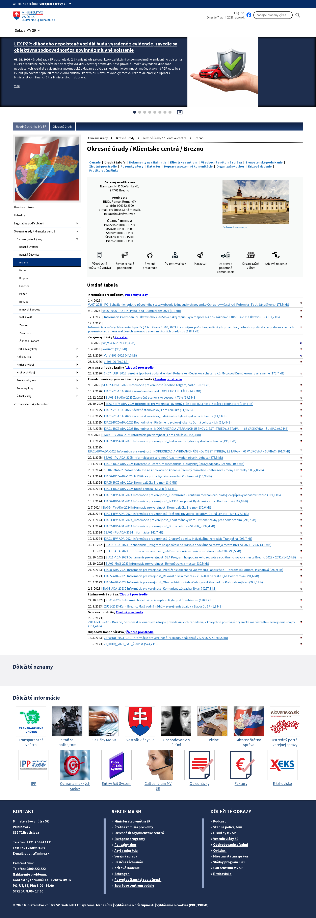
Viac (17, 86)
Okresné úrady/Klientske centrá (139, 833)
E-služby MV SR (224, 833)
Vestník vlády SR (225, 839)
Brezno (23, 262)
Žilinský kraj (24, 396)
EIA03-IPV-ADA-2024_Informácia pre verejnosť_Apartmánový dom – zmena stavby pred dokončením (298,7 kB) (180, 520)
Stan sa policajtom (227, 827)
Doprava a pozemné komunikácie (188, 166)
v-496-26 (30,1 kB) (114, 349)
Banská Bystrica (28, 247)
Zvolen (23, 325)
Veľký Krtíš (25, 317)
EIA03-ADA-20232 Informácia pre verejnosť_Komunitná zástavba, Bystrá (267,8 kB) (159, 588)
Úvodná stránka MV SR (31, 126)
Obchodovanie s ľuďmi (230, 844)
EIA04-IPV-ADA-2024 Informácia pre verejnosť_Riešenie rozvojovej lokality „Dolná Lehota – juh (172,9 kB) (176, 514)
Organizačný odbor (230, 166)
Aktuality (19, 215)
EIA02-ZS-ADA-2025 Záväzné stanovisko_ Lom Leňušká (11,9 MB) (148, 410)
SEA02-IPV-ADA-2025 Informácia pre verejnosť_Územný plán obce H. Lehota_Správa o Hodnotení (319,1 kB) (179, 404)
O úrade (95, 162)
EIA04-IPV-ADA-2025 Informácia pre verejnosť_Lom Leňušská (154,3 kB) (151, 435)
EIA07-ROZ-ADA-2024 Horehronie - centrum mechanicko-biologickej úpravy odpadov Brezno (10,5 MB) (174, 464)
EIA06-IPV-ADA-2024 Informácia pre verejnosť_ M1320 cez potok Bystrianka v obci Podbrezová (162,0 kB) (176, 501)
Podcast (219, 821)
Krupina (23, 278)
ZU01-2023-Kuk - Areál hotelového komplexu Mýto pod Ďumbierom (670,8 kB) (159, 600)
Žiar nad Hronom (29, 341)
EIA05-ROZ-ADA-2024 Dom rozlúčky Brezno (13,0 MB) (140, 482)
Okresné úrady (62, 126)
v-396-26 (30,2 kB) (116, 362)
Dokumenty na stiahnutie (147, 162)
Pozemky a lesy (132, 166)
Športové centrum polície (134, 885)
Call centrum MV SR (228, 868)
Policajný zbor (125, 844)
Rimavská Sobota (29, 309)
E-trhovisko (222, 874)
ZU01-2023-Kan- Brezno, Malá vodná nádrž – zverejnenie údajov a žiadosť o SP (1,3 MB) (163, 606)
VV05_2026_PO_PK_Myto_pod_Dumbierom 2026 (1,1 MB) (141, 311)
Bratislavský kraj (27, 349)
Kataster (153, 166)
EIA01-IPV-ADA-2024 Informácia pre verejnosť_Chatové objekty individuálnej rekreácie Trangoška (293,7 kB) (178, 539)
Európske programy (129, 839)
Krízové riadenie (260, 166)
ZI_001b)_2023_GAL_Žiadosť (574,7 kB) (131, 644)
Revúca (23, 301)
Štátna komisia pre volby (133, 827)
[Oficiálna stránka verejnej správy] (56, 3)
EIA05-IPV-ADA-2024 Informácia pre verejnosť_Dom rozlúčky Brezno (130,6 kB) (156, 507)
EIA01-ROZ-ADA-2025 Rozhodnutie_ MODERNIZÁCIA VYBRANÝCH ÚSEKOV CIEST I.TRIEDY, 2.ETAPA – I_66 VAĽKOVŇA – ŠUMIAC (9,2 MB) (196, 429)
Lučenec (24, 286)
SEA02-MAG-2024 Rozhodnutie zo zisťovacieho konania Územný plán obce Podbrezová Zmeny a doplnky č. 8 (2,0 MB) (184, 470)
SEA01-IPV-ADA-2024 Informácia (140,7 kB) (133, 532)
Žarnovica (25, 333)
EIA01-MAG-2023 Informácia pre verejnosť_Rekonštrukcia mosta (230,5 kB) (157, 563)
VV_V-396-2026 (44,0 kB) (120, 355)
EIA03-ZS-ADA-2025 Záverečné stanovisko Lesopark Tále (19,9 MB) (151, 397)
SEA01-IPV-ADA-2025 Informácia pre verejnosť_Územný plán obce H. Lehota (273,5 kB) (163, 457)
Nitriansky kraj (25, 364)
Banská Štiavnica (29, 254)
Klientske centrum (183, 162)
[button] (28, 29)
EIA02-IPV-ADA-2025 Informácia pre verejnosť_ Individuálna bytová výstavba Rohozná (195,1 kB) (170, 441)
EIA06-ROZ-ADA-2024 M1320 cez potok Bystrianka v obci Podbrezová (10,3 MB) (158, 476)
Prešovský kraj (26, 372)
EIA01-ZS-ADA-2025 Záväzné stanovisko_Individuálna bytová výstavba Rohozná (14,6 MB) (165, 416)
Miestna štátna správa (230, 856)
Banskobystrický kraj (29, 239)
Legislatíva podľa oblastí (29, 223)
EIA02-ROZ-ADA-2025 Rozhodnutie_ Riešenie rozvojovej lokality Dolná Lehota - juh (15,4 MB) (168, 422)
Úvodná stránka (24, 207)
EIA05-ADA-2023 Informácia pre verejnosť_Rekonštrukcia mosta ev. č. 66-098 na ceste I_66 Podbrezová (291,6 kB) (181, 576)
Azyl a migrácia (126, 850)
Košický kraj (24, 357)
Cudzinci (220, 850)
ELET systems (84, 905)
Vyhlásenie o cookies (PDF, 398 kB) (182, 905)
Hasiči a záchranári (128, 862)
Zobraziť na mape (255, 204)
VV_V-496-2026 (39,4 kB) (118, 343)
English (239, 13)
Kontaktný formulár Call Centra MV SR (42, 880)
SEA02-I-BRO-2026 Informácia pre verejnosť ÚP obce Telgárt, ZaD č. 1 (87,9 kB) (156, 385)
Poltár (23, 294)
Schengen (122, 874)
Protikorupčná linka (103, 170)
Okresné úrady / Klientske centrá (34, 231)
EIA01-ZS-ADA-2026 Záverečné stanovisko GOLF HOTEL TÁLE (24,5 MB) (152, 391)
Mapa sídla (104, 905)
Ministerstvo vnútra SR (132, 821)
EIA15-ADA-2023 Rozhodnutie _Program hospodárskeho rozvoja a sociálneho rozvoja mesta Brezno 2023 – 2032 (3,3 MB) (188, 545)
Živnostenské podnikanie (264, 162)
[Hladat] (298, 15)
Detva (22, 270)
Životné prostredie (103, 166)
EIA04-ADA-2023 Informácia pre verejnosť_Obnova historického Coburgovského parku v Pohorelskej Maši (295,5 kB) (183, 582)
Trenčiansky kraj (26, 380)
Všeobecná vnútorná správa (221, 162)
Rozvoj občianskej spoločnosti (137, 879)
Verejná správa (125, 856)
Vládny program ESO (229, 862)
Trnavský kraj (25, 388)
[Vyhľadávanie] (273, 15)
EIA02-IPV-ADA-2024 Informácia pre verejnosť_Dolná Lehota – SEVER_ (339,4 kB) (159, 526)
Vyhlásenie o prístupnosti (134, 905)
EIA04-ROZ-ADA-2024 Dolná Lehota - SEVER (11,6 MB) (141, 489)
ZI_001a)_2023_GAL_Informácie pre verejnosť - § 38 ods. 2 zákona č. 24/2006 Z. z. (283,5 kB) (166, 638)
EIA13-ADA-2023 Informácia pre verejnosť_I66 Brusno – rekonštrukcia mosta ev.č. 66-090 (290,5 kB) (173, 551)
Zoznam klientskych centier (31, 404)
